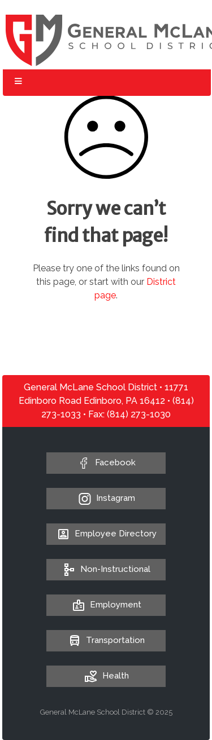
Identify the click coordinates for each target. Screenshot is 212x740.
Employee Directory (106, 533)
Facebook (115, 462)
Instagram (115, 498)
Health (106, 676)
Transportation (106, 640)
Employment (106, 605)
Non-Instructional (105, 569)
